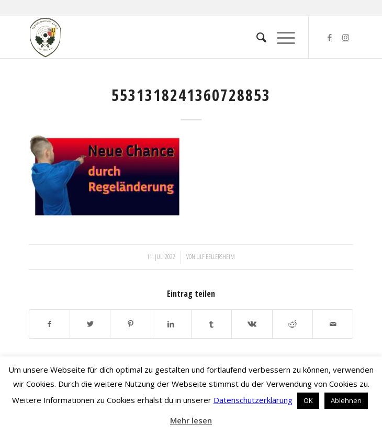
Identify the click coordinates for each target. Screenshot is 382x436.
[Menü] (280, 37)
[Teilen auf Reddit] (292, 324)
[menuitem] (256, 37)
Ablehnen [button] (346, 400)
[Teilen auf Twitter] (90, 324)
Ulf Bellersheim (215, 256)
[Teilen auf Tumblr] (211, 324)
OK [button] (308, 400)
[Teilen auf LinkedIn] (171, 324)
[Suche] (256, 37)
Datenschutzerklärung (253, 400)
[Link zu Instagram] (345, 37)
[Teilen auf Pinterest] (130, 324)
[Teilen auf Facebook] (49, 324)
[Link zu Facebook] (330, 37)
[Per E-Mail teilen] (333, 324)
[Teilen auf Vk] (252, 324)
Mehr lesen (191, 420)
